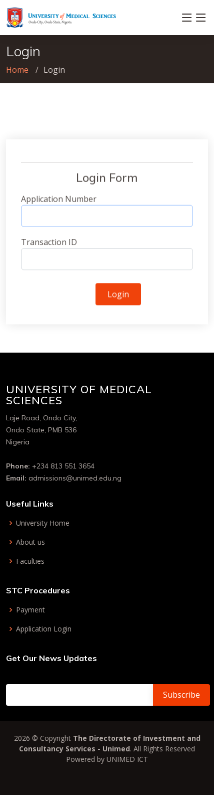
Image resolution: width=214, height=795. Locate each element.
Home (17, 69)
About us (30, 542)
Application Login (44, 628)
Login (118, 297)
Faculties (30, 561)
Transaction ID (49, 245)
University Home (43, 523)
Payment (30, 609)
